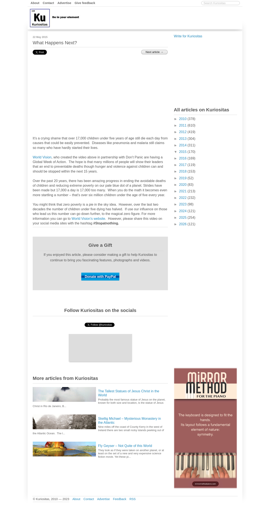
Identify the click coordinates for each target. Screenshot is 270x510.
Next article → (154, 52)
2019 (183, 178)
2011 (183, 125)
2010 (183, 119)
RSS (133, 499)
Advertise (64, 3)
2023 (183, 204)
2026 (183, 224)
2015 (183, 152)
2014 (183, 145)
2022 (183, 198)
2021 (183, 191)
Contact (48, 3)
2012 (183, 132)
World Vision (42, 157)
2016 (183, 158)
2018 (183, 171)
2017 (183, 165)
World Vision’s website (88, 218)
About (35, 3)
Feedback (119, 499)
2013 (183, 138)
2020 (183, 184)
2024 (183, 211)
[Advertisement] (164, 17)
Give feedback (85, 3)
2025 (183, 217)
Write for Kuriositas (188, 36)
